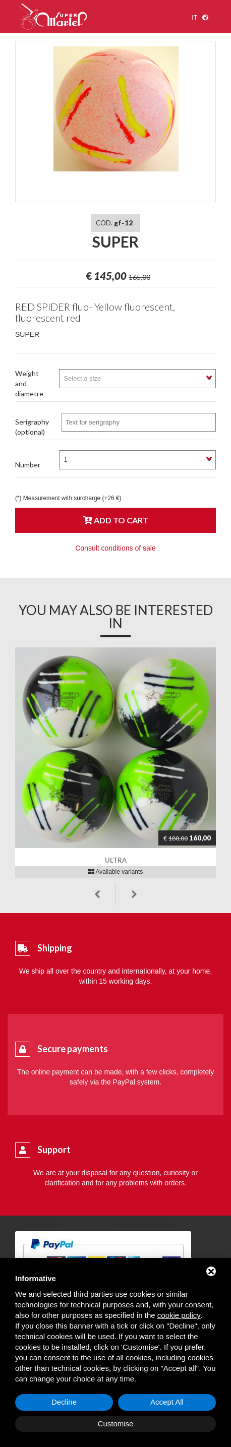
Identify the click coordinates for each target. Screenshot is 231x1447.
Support (54, 1149)
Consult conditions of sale (115, 548)
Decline (64, 1402)
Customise (116, 1423)
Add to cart (115, 520)
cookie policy (179, 1315)
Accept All (167, 1402)
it (194, 17)
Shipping (54, 947)
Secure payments (72, 1048)
